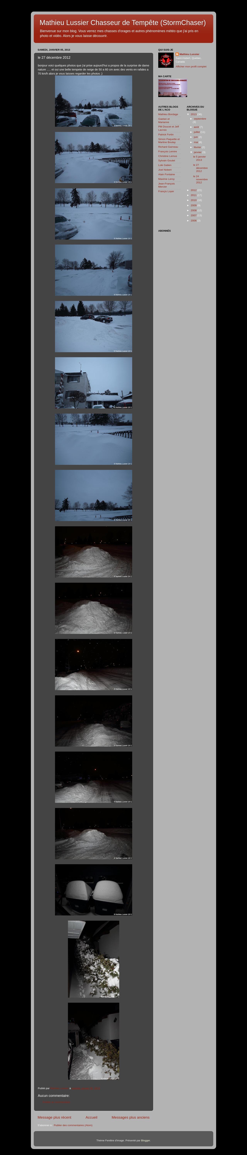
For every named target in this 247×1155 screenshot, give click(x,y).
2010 (194, 200)
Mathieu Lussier (189, 54)
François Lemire (167, 151)
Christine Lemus (167, 156)
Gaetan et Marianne (164, 120)
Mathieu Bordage (168, 114)
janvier (198, 152)
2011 (194, 195)
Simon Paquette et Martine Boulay (169, 141)
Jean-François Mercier (166, 185)
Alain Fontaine (166, 174)
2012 (194, 190)
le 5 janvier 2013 (199, 158)
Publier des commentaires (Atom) (73, 1125)
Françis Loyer (166, 191)
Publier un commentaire (56, 1102)
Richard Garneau (168, 146)
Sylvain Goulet (166, 160)
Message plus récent (54, 1117)
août (197, 127)
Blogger (145, 1140)
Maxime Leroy (166, 179)
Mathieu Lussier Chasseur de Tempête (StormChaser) (123, 23)
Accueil (91, 1117)
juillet (197, 132)
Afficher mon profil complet (191, 66)
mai (196, 142)
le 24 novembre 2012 (200, 179)
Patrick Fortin (166, 134)
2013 (194, 114)
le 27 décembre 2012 (200, 168)
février (198, 147)
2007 (194, 215)
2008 (194, 210)
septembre (200, 118)
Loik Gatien (164, 165)
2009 (194, 205)
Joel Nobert (165, 169)
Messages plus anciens (131, 1117)
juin (196, 137)
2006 (194, 220)
